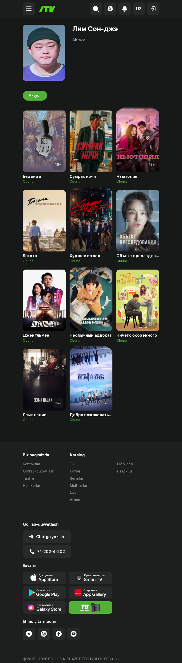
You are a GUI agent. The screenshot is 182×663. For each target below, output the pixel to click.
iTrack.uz (124, 471)
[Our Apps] (90, 564)
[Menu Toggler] (29, 8)
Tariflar (29, 478)
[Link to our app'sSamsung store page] (44, 594)
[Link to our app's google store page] (44, 579)
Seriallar (76, 478)
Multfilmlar (78, 485)
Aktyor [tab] (35, 96)
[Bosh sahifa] (47, 9)
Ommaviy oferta (36, 654)
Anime (75, 499)
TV (72, 464)
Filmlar (75, 471)
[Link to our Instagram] (44, 620)
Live (73, 492)
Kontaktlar (31, 464)
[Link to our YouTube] (73, 620)
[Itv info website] (90, 594)
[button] (139, 8)
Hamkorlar (31, 485)
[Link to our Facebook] (58, 620)
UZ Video (125, 464)
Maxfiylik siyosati (70, 654)
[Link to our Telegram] (29, 620)
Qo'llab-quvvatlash (38, 471)
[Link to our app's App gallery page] (90, 579)
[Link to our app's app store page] (44, 564)
